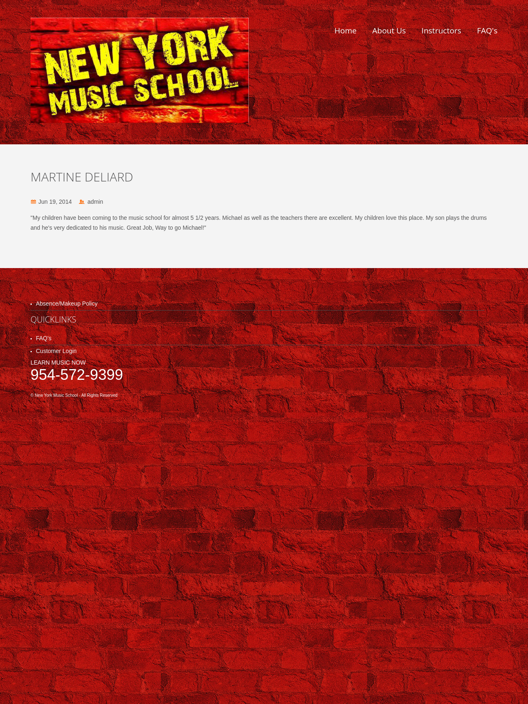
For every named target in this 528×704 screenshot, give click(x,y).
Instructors (441, 30)
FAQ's (487, 30)
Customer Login (56, 351)
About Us (389, 30)
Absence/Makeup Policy (66, 303)
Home (346, 30)
